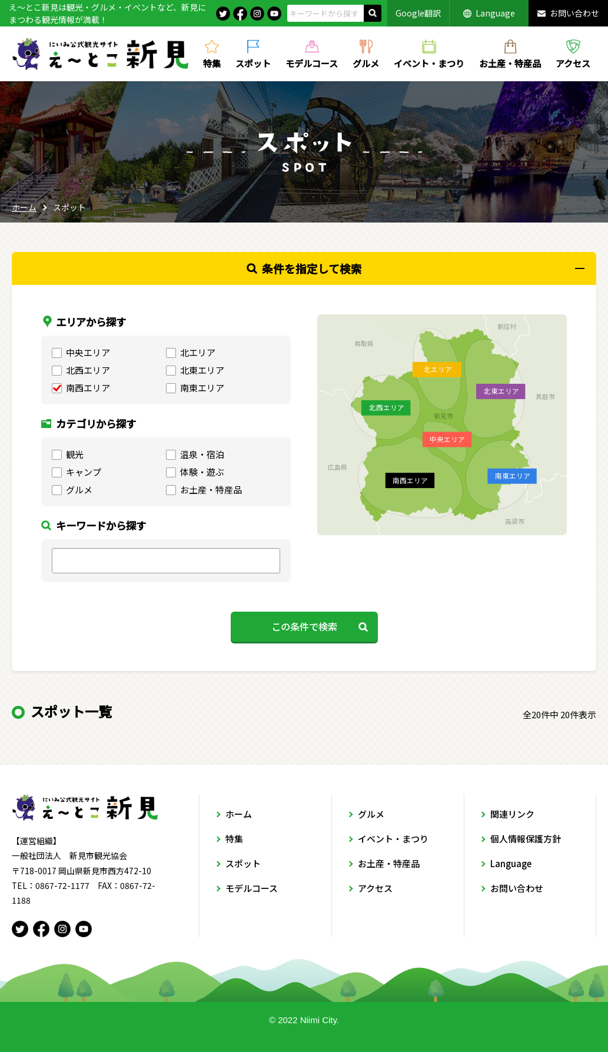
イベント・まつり (429, 62)
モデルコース (311, 62)
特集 (212, 62)
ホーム (24, 207)
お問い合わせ (574, 13)
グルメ (366, 62)
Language (495, 13)
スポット (253, 62)
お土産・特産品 (510, 62)
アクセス (573, 62)
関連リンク (512, 814)
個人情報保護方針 (525, 838)
